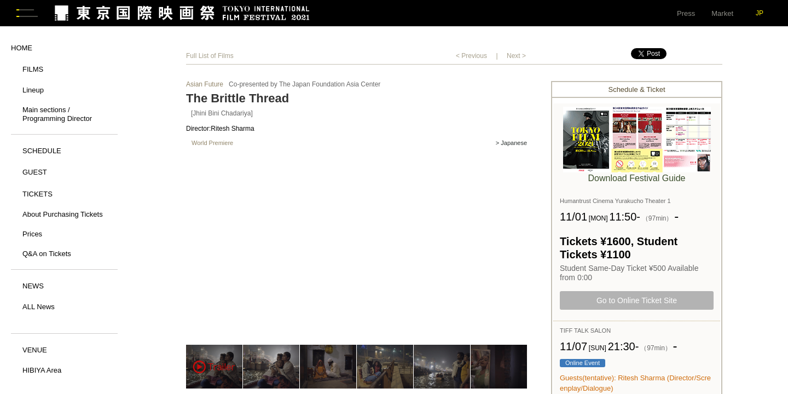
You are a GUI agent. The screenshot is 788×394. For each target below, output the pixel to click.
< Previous (471, 57)
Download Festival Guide (637, 179)
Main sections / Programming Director (57, 115)
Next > (516, 57)
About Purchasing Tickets (62, 215)
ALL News (38, 308)
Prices (32, 235)
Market (722, 13)
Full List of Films (210, 57)
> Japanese (511, 145)
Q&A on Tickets (46, 255)
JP (759, 13)
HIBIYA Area (41, 371)
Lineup (33, 91)
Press (686, 13)
